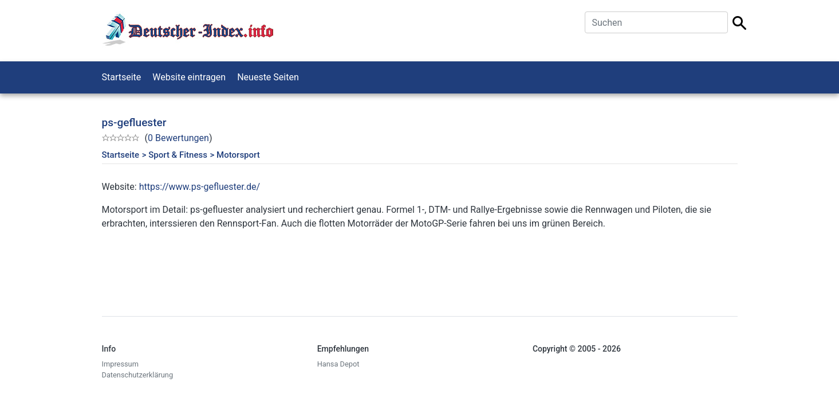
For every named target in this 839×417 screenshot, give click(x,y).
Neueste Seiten (268, 77)
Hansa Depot (338, 364)
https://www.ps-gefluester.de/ (199, 186)
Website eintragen (189, 77)
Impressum (120, 364)
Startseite (121, 77)
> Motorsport (235, 155)
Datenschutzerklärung (138, 375)
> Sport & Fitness (174, 155)
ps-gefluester (134, 122)
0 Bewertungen (178, 137)
